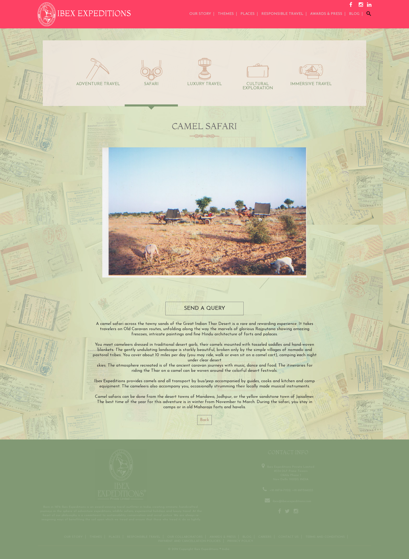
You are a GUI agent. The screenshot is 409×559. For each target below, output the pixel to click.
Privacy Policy (240, 540)
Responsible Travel (282, 14)
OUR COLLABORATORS (185, 536)
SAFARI (151, 84)
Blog (354, 14)
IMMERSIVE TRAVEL (311, 84)
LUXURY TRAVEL (204, 84)
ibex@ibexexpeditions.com (292, 500)
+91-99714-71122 (280, 489)
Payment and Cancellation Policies (189, 540)
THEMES (226, 14)
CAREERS (265, 536)
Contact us (288, 536)
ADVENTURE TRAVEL (98, 84)
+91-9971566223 (302, 489)
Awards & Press (222, 536)
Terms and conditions (325, 536)
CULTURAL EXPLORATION (258, 86)
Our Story (200, 14)
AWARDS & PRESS (326, 14)
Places (247, 14)
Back (204, 420)
